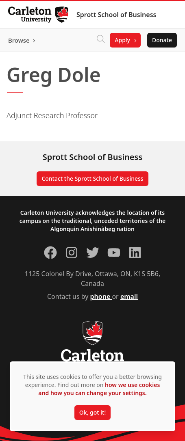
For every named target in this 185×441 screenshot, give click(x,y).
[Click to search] (101, 40)
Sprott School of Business (116, 15)
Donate (162, 40)
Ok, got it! (92, 412)
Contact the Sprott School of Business (92, 178)
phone (101, 296)
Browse (19, 40)
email (129, 296)
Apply (122, 40)
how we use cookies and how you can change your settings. (99, 389)
